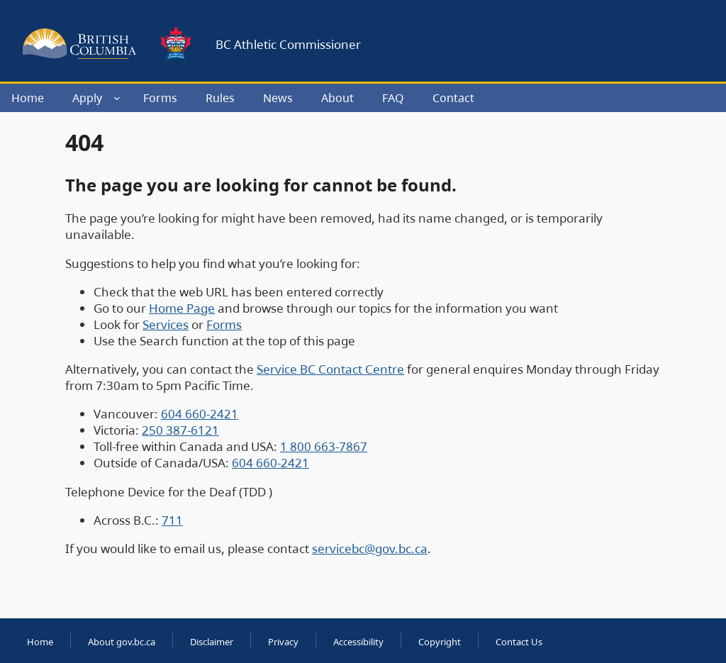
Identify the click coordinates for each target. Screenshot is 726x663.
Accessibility (358, 641)
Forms (224, 324)
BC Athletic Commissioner (288, 44)
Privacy (283, 641)
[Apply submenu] (117, 97)
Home (40, 641)
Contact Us (519, 641)
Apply (87, 98)
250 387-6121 (180, 430)
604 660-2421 (199, 414)
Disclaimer (211, 641)
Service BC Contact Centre (330, 369)
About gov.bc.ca (121, 641)
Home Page (182, 308)
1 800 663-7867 (323, 446)
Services (166, 324)
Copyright (439, 641)
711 (172, 520)
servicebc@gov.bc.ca (370, 548)
